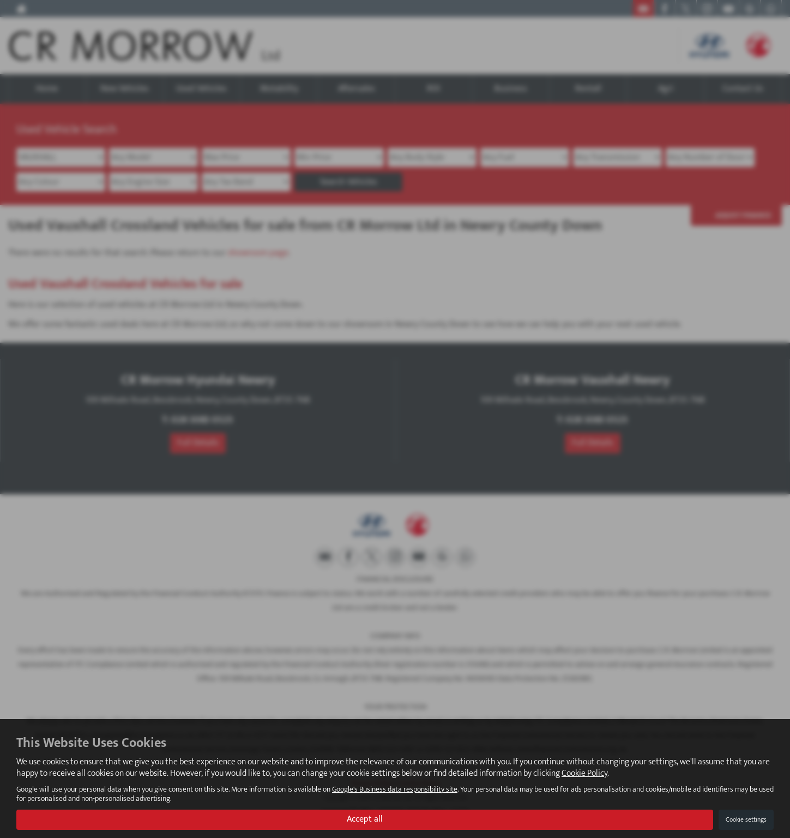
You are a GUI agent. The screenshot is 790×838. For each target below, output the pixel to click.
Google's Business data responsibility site (394, 789)
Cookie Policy (584, 773)
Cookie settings (746, 819)
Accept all (365, 819)
